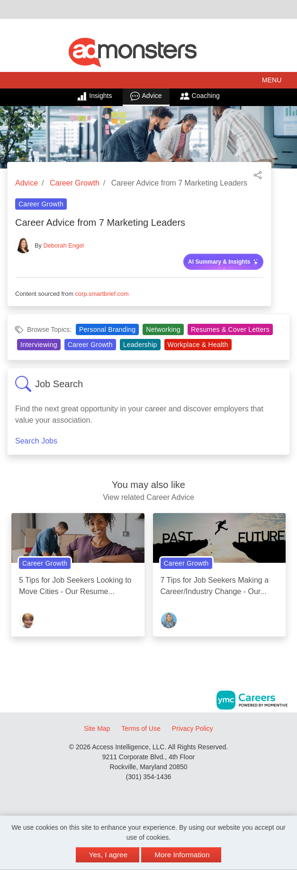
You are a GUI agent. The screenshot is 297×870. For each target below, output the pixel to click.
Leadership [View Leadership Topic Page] (140, 344)
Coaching (200, 96)
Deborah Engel (64, 245)
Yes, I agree (108, 855)
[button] (148, 80)
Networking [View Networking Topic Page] (163, 329)
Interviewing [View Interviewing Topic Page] (38, 344)
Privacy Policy (192, 728)
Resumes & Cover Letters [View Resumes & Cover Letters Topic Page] (230, 329)
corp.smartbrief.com (102, 293)
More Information (181, 855)
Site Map (97, 728)
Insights (94, 96)
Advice (146, 96)
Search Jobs (36, 441)
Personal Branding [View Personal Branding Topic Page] (107, 329)
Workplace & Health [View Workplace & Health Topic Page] (198, 344)
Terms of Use (140, 728)
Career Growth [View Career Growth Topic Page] (40, 204)
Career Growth (74, 183)
